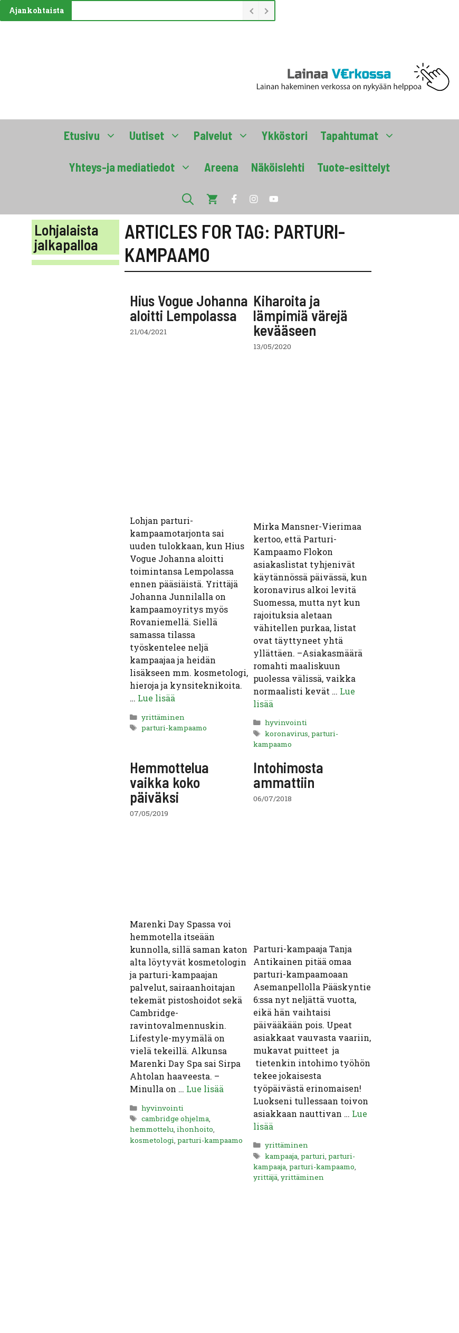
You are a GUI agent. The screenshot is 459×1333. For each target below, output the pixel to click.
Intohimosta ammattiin (288, 774)
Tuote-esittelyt (353, 167)
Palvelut (224, 135)
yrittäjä (265, 1177)
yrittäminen (163, 717)
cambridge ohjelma (175, 1118)
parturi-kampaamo (174, 728)
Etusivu (93, 135)
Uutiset (158, 135)
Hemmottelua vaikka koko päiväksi (169, 782)
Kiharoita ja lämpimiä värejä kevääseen (300, 315)
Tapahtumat (360, 135)
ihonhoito (195, 1129)
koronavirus (286, 733)
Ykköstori (285, 135)
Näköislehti (277, 167)
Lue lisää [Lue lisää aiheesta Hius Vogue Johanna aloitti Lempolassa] (156, 697)
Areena (221, 167)
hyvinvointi (286, 722)
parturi (313, 1156)
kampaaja (281, 1156)
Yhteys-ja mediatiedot (133, 167)
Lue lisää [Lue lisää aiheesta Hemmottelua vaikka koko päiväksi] (205, 1088)
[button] (188, 198)
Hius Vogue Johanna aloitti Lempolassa (189, 308)
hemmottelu (152, 1129)
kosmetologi (152, 1140)
